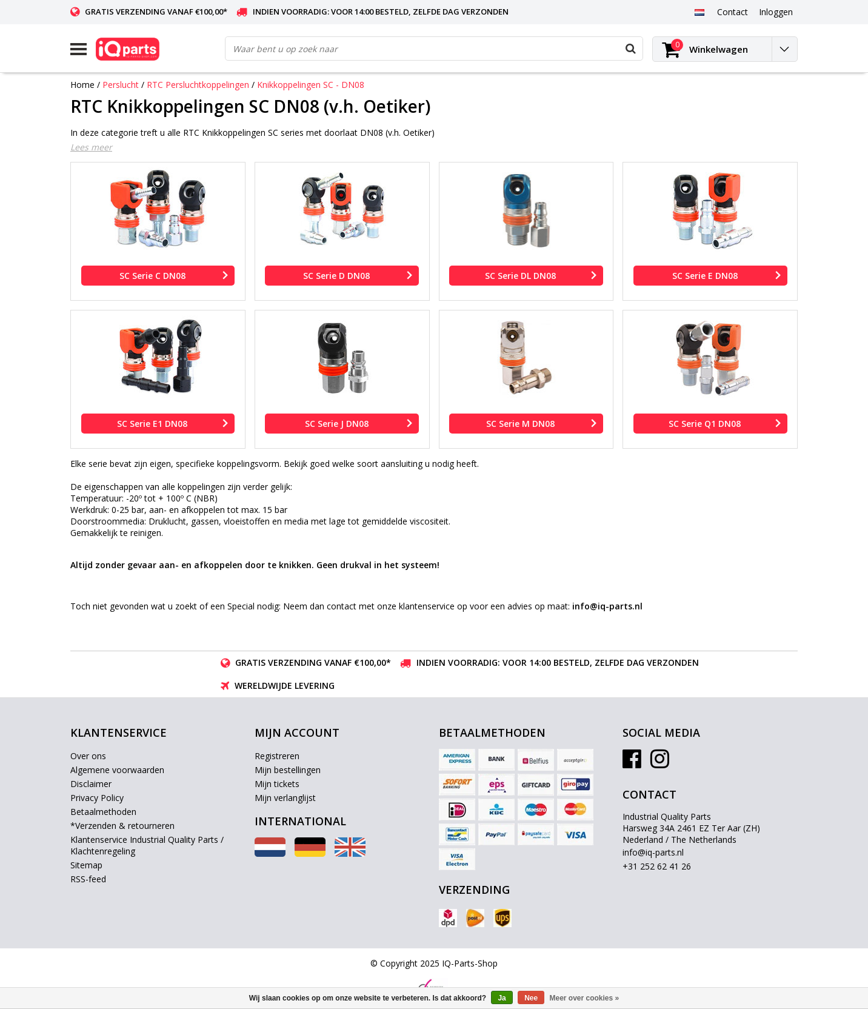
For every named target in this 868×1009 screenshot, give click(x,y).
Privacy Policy (97, 797)
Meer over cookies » (584, 998)
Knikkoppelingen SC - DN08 (310, 84)
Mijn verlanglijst (285, 797)
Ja (502, 998)
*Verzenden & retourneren (122, 825)
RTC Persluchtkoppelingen (198, 84)
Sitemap (86, 865)
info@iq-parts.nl (653, 852)
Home (82, 84)
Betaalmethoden (103, 811)
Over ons (88, 756)
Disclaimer (91, 783)
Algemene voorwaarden (117, 770)
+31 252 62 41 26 (657, 866)
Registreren (277, 756)
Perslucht (120, 84)
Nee (531, 998)
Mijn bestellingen (288, 770)
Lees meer (91, 147)
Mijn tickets (277, 783)
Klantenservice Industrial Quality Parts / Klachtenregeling (147, 845)
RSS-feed (88, 879)
